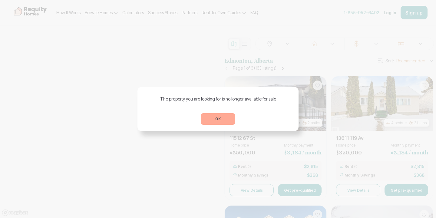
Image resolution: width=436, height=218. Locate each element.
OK (218, 118)
